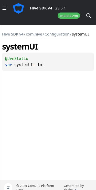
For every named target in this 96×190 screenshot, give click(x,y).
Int (40, 64)
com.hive (34, 34)
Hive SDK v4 (13, 34)
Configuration (57, 34)
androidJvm (69, 16)
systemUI (23, 64)
